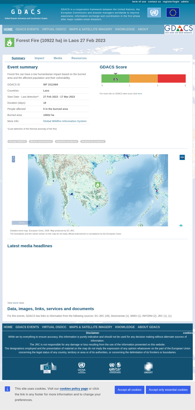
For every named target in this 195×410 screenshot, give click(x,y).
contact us (154, 1)
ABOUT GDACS (149, 327)
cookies (188, 332)
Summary (18, 58)
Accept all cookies (129, 389)
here (140, 93)
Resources (79, 58)
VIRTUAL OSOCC (54, 29)
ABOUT (143, 29)
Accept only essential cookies (168, 389)
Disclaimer (92, 332)
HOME (8, 29)
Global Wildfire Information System (64, 121)
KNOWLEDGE (125, 29)
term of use (139, 1)
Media (58, 58)
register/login (171, 1)
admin (185, 1)
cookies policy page (74, 388)
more (15, 303)
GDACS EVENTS (27, 29)
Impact (39, 58)
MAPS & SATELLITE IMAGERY (90, 29)
